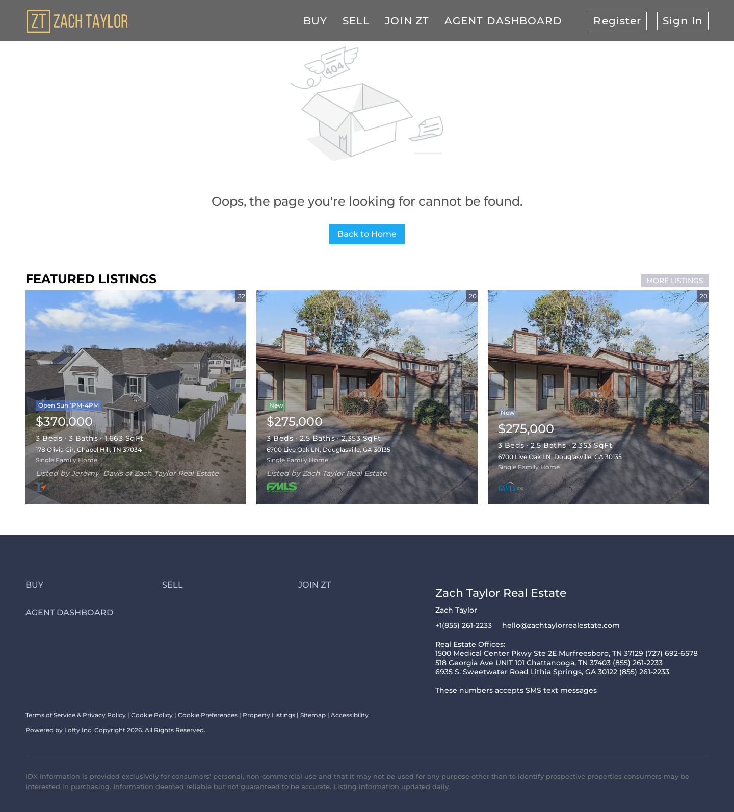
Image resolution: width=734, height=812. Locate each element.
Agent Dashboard (503, 21)
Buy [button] (315, 21)
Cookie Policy (152, 715)
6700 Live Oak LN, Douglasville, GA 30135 (328, 449)
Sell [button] (356, 21)
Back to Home (367, 234)
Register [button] (617, 21)
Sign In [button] (683, 21)
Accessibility (350, 715)
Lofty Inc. (78, 730)
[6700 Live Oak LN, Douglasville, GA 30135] (598, 397)
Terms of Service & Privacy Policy (75, 715)
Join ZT (407, 21)
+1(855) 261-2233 (463, 625)
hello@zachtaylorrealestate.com (561, 625)
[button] (93, 585)
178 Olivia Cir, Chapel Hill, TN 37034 (89, 449)
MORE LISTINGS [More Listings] (674, 280)
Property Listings (269, 715)
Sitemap (313, 715)
